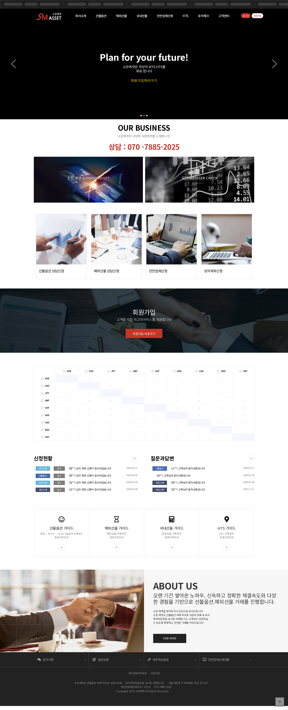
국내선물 (141, 16)
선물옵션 (101, 16)
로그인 (246, 15)
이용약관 (155, 673)
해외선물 (121, 16)
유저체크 (203, 16)
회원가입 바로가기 (144, 379)
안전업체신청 (165, 16)
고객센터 (223, 16)
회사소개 (80, 16)
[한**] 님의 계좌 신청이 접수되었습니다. (92, 468)
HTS (185, 16)
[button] (141, 115)
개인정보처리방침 (137, 673)
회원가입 (257, 15)
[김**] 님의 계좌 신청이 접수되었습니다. (92, 482)
